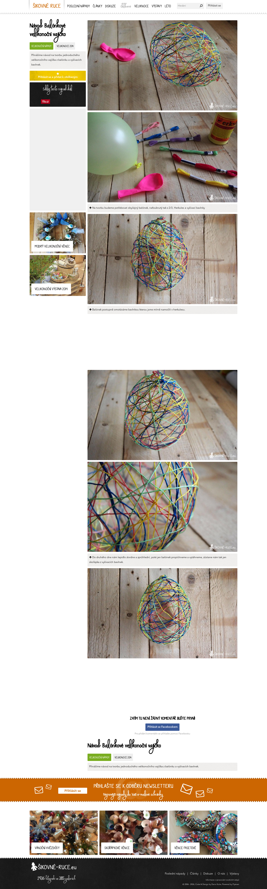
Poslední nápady (78, 6)
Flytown (236, 884)
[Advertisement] (57, 159)
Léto (168, 6)
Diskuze (110, 6)
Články (97, 6)
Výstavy (157, 6)
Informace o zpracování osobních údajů (222, 880)
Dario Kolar (216, 884)
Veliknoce (141, 6)
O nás (221, 873)
